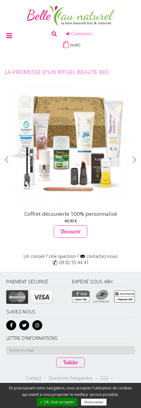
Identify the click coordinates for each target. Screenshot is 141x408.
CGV (104, 378)
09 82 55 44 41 (74, 262)
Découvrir (70, 231)
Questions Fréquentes (70, 378)
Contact (33, 378)
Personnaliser (93, 402)
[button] (6, 160)
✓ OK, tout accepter (57, 402)
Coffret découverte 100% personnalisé (70, 213)
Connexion (79, 34)
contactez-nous (102, 256)
